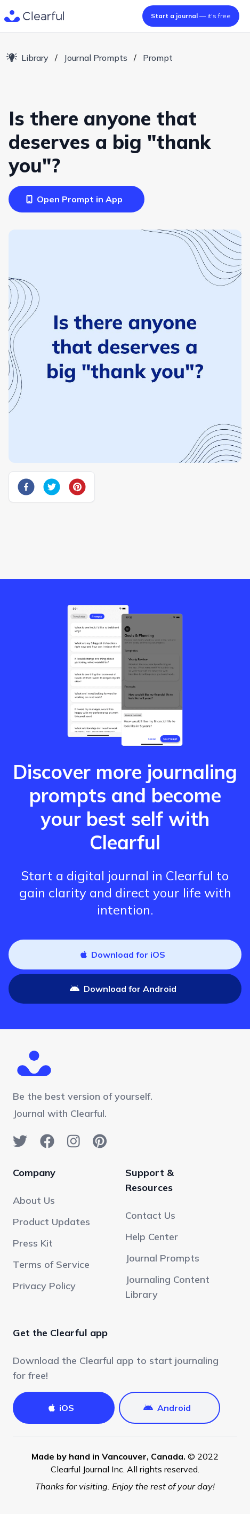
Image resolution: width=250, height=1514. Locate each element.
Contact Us (150, 1215)
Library (27, 57)
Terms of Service (51, 1264)
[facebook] (26, 486)
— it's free (191, 16)
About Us (34, 1200)
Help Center (151, 1237)
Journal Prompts (95, 57)
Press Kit (33, 1243)
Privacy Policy (44, 1286)
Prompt (158, 57)
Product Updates (51, 1222)
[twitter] (51, 486)
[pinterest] (77, 486)
